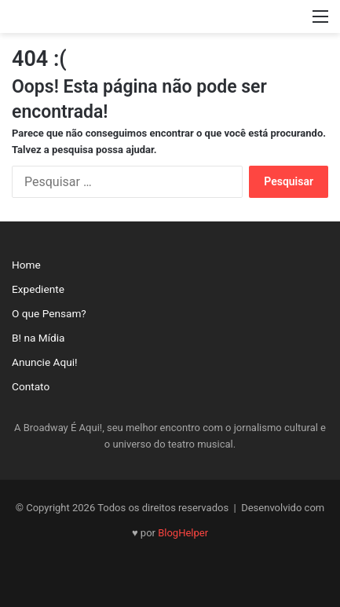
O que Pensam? (49, 313)
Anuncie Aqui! (45, 362)
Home (26, 264)
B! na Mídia (38, 337)
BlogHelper (183, 533)
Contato (30, 386)
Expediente (38, 289)
